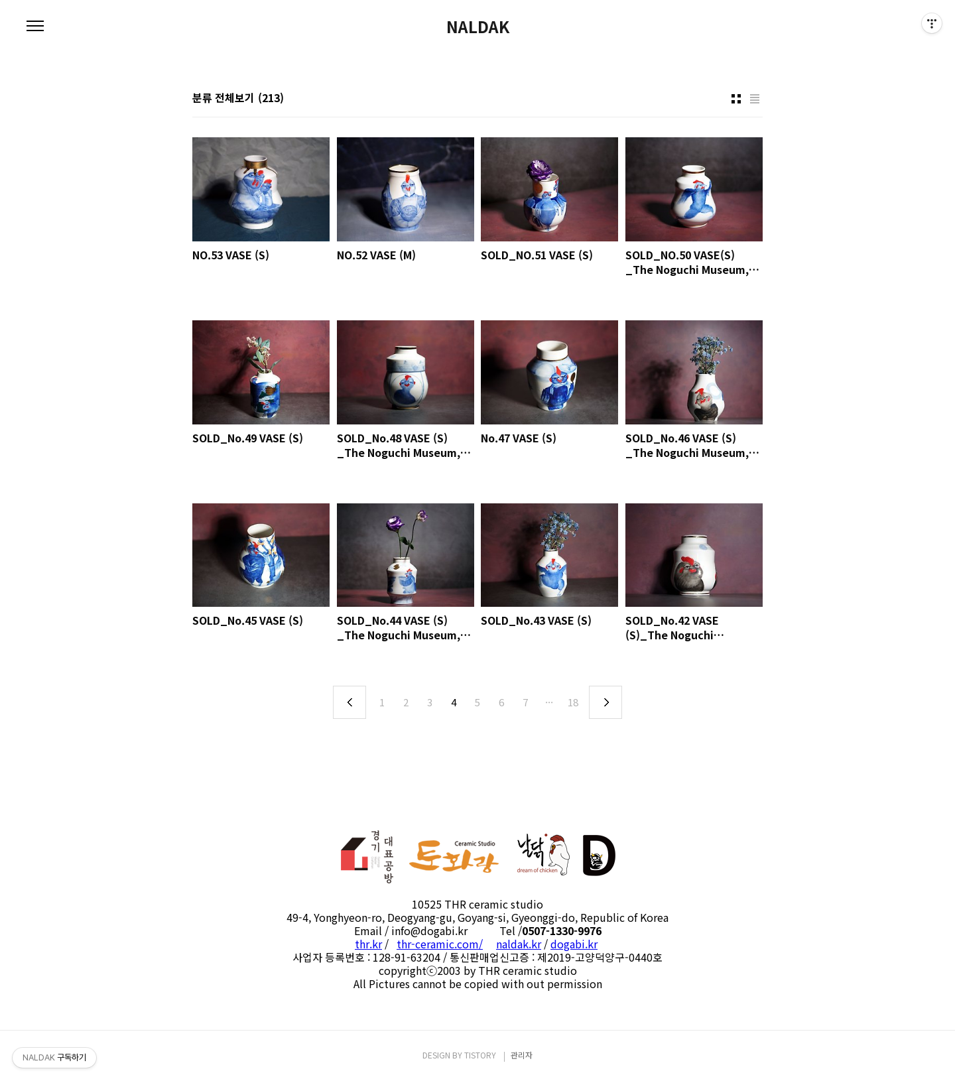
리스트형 (755, 99)
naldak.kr (518, 944)
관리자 (522, 1054)
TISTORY (480, 1054)
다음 (605, 702)
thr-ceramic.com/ (440, 944)
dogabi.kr (574, 944)
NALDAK (477, 26)
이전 (349, 702)
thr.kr (368, 944)
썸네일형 (736, 99)
